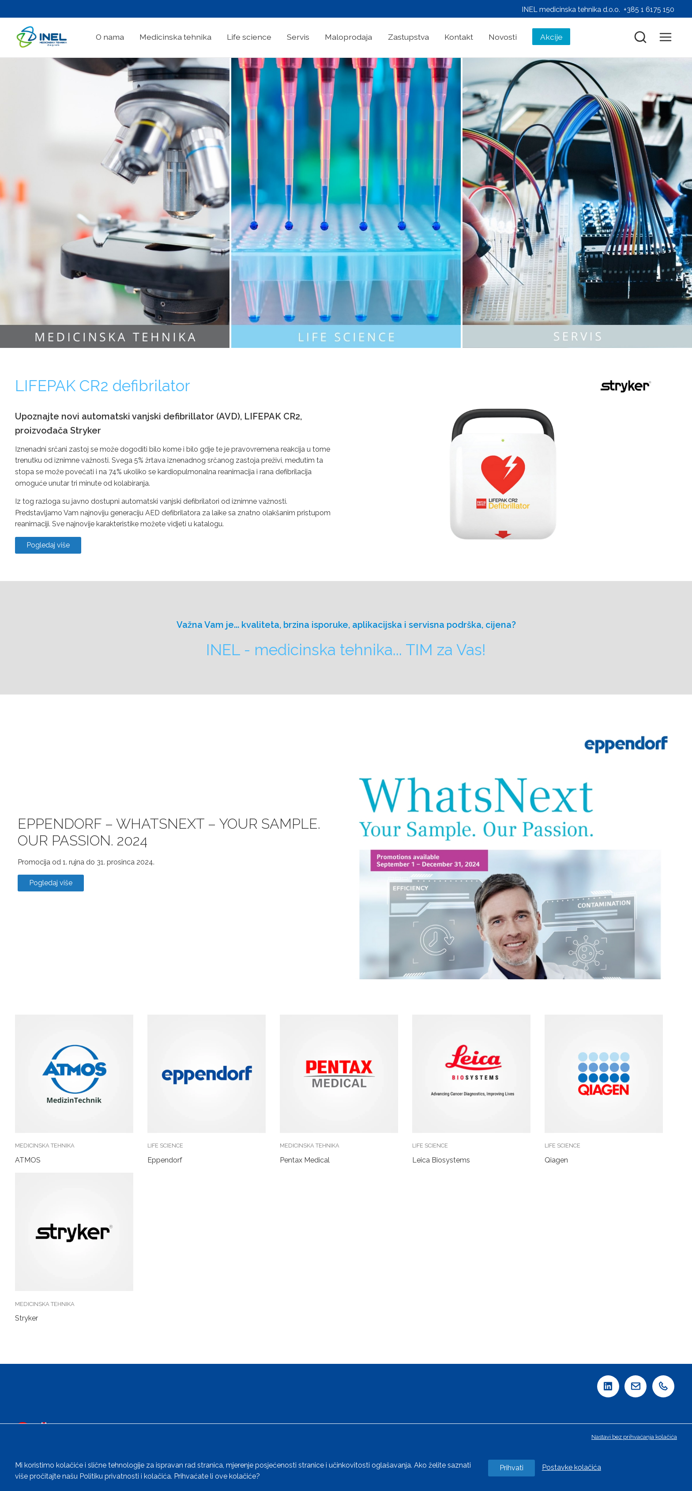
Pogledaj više (48, 545)
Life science (249, 37)
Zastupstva (408, 37)
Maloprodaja (348, 37)
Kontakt (458, 37)
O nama (110, 37)
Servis (298, 37)
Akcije (551, 37)
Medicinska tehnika (175, 37)
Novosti (503, 37)
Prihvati (511, 1468)
